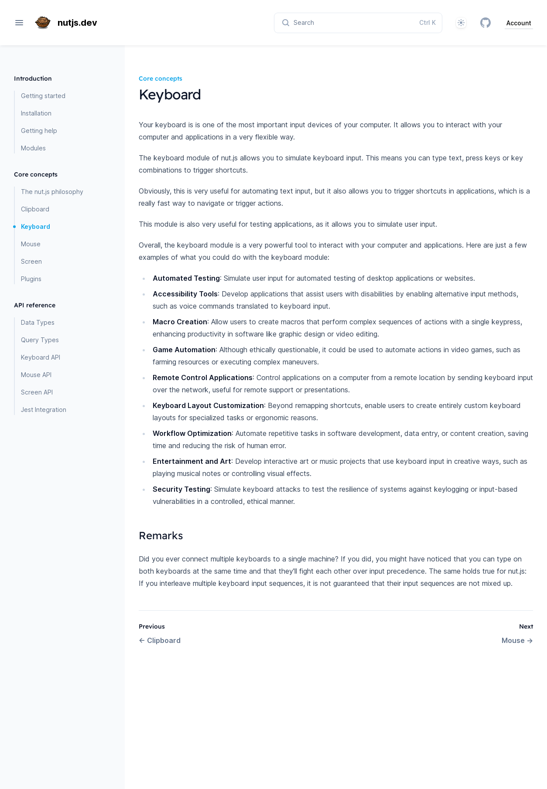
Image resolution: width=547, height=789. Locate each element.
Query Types (40, 339)
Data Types (38, 322)
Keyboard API (40, 357)
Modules (33, 148)
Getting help (39, 130)
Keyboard (35, 226)
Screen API (37, 392)
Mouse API (36, 374)
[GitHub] (485, 22)
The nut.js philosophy (52, 191)
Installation (36, 113)
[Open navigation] (19, 22)
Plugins (31, 278)
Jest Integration (43, 409)
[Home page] (69, 23)
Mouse (31, 244)
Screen (31, 261)
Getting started (43, 95)
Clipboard (35, 209)
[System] (461, 22)
